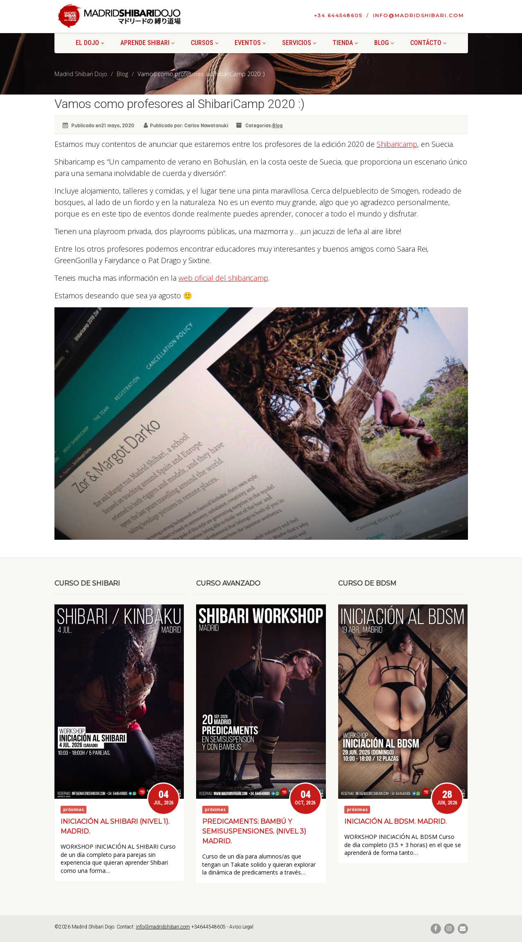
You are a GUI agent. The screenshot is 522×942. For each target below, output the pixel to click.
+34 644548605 (338, 15)
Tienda (345, 43)
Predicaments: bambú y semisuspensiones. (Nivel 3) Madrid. (254, 831)
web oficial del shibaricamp (223, 278)
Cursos (204, 43)
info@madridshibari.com (418, 15)
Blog (384, 43)
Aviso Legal (241, 927)
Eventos (250, 43)
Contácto (428, 43)
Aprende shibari (147, 43)
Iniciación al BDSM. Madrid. (395, 821)
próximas (73, 809)
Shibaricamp (397, 144)
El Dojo (90, 43)
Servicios (299, 43)
